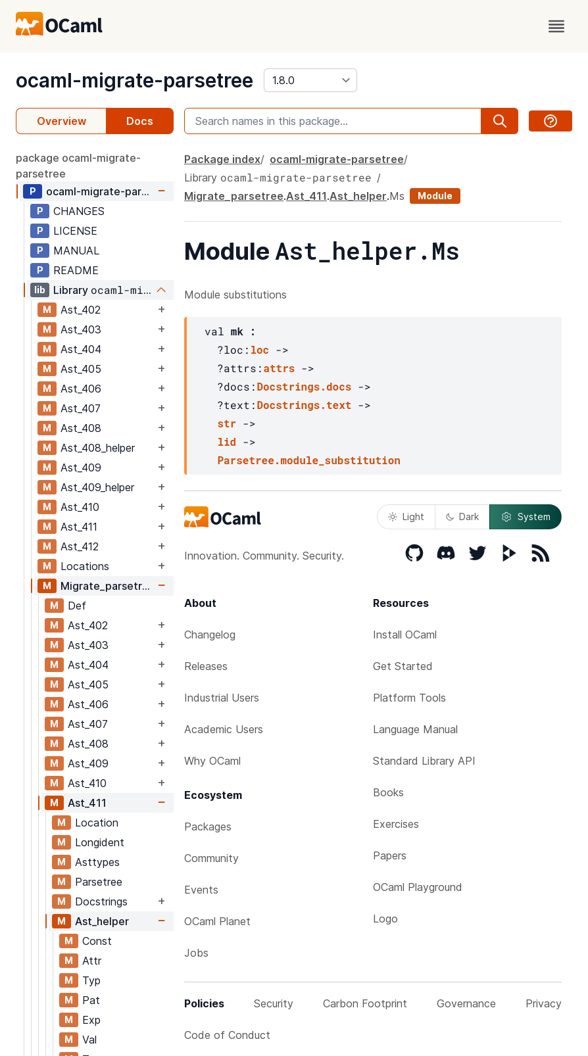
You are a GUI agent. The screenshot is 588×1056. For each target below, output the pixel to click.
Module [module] (435, 195)
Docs (139, 121)
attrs (279, 368)
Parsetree (98, 881)
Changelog (209, 634)
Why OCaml (212, 760)
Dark (462, 516)
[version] (310, 80)
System (526, 517)
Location (96, 822)
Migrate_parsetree (108, 585)
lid (226, 441)
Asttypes (97, 862)
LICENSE (75, 230)
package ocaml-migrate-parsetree (78, 165)
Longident (99, 842)
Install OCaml (405, 634)
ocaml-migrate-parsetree (134, 80)
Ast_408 (81, 428)
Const (97, 941)
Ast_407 (81, 408)
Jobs (196, 952)
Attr (91, 960)
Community (211, 858)
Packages (208, 826)
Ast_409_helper (97, 487)
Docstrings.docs (304, 386)
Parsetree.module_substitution (308, 460)
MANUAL (76, 250)
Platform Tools (409, 697)
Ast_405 (81, 368)
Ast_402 (81, 309)
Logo (385, 918)
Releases (206, 666)
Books (388, 792)
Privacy (544, 1003)
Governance (466, 1003)
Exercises (396, 823)
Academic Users (223, 729)
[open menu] (556, 26)
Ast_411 (79, 526)
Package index (222, 159)
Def (77, 605)
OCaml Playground (417, 887)
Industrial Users (221, 697)
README (76, 270)
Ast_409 (81, 467)
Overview (61, 121)
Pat (91, 1000)
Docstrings (101, 901)
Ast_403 (81, 329)
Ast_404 (81, 349)
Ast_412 (80, 546)
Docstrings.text (304, 405)
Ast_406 (81, 388)
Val (89, 1039)
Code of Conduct (227, 1035)
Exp (91, 1019)
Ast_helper (102, 921)
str (226, 423)
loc (259, 349)
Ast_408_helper (98, 447)
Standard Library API (424, 760)
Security (273, 1003)
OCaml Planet (217, 921)
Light (406, 516)
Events (201, 889)
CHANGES (79, 211)
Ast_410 (80, 507)
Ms (396, 196)
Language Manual (415, 729)
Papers (389, 855)
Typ (91, 980)
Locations (85, 566)
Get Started (403, 666)
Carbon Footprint (365, 1003)
